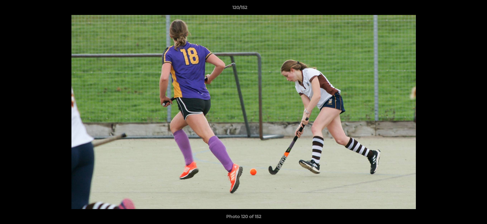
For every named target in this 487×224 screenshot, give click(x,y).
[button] (461, 9)
